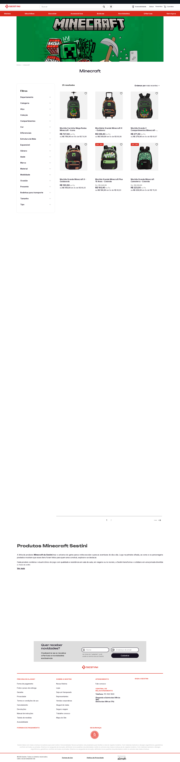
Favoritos (159, 7)
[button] (111, 7)
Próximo (152, 520)
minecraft (26, 65)
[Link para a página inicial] (19, 65)
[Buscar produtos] (104, 7)
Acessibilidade (139, 7)
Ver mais (21, 569)
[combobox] (73, 7)
